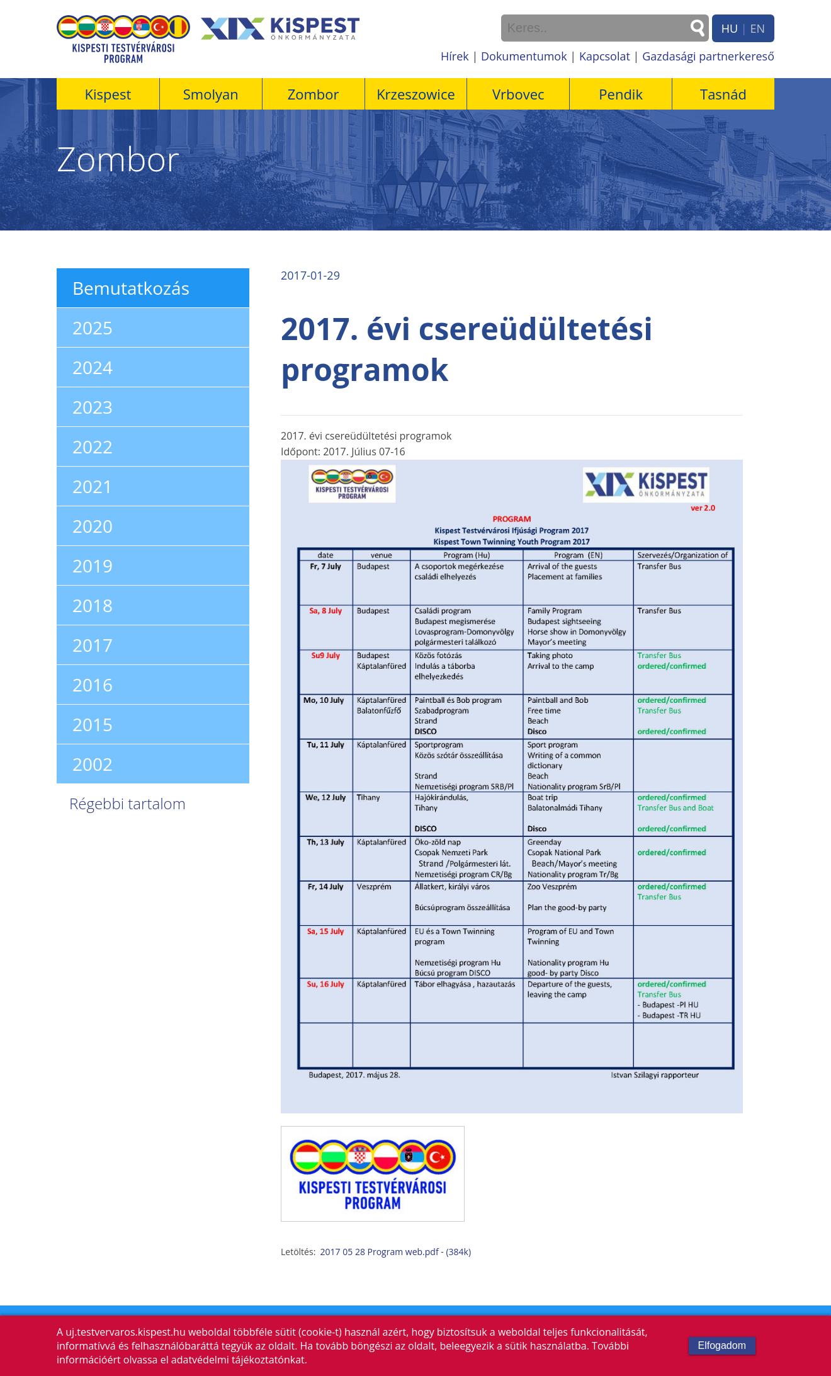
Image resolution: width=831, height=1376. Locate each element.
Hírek (455, 56)
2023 (92, 407)
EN (757, 28)
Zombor (313, 93)
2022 (92, 446)
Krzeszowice (415, 93)
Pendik (621, 93)
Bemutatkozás (130, 288)
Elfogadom (722, 1345)
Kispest (108, 93)
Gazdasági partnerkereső (708, 56)
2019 (92, 565)
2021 (92, 486)
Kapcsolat (604, 56)
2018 (92, 605)
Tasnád (723, 93)
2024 (92, 367)
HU (729, 28)
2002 (92, 764)
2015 (92, 724)
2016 (92, 685)
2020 (92, 526)
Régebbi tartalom (127, 803)
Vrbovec (518, 93)
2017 (92, 645)
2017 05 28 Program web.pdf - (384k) (395, 1252)
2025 (92, 327)
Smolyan (211, 93)
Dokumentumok (524, 56)
